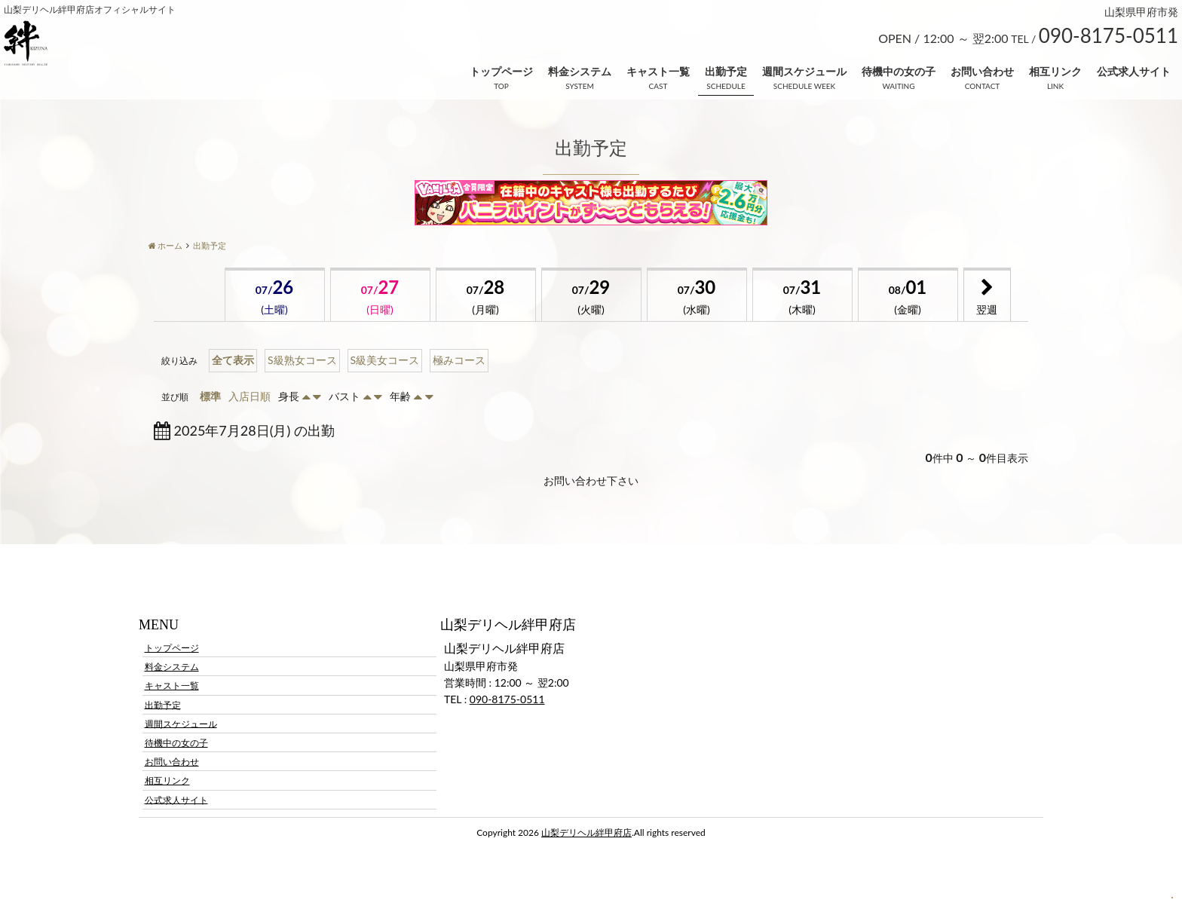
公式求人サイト (1134, 71)
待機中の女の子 (898, 71)
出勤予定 (726, 71)
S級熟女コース (302, 359)
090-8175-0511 (507, 699)
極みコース (459, 359)
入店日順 (249, 396)
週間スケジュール (804, 71)
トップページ (501, 71)
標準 (210, 396)
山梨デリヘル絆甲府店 (586, 832)
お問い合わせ (982, 71)
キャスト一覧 (658, 71)
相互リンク (1055, 71)
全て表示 (233, 359)
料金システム (579, 71)
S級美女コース (385, 359)
